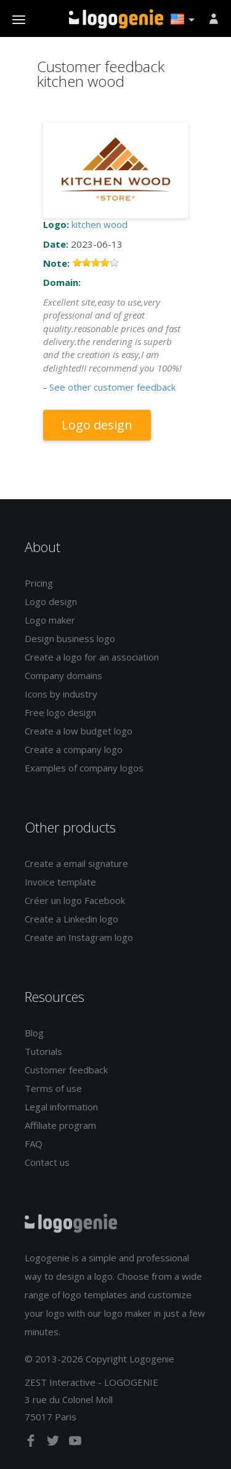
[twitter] (54, 1443)
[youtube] (75, 1443)
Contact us (47, 1162)
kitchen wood (99, 224)
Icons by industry (61, 694)
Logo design (97, 425)
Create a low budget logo (78, 731)
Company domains (63, 675)
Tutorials (43, 1051)
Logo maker (50, 620)
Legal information (61, 1107)
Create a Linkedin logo (71, 919)
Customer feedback (66, 1070)
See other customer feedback (112, 387)
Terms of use (53, 1088)
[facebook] (32, 1443)
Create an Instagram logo (79, 937)
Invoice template (60, 882)
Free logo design (60, 712)
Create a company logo (74, 749)
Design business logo (70, 638)
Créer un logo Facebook (75, 900)
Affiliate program (60, 1125)
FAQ (34, 1143)
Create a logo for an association (92, 657)
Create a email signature (76, 863)
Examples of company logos (84, 768)
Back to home (116, 19)
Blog (34, 1033)
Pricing (39, 583)
